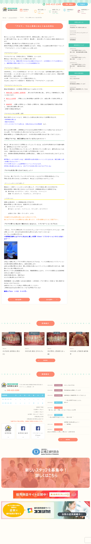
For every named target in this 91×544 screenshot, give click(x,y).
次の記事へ (49, 299)
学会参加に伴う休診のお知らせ (78, 26)
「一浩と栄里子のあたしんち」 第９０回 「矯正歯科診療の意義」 (79, 50)
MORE (45, 360)
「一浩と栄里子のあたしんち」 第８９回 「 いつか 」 (79, 57)
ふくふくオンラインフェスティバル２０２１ (79, 32)
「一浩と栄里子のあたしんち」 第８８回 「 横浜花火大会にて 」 (79, 65)
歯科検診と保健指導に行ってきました (79, 89)
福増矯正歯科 (23, 433)
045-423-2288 (12, 390)
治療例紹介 (71, 10)
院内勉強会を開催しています (77, 83)
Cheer (38, 434)
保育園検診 (73, 39)
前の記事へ (18, 299)
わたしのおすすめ (74, 77)
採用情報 (8, 433)
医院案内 (28, 10)
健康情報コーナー (86, 11)
